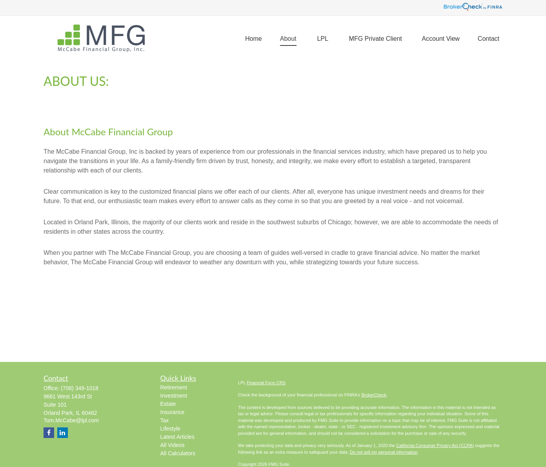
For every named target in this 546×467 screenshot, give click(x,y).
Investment (173, 395)
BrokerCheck (373, 394)
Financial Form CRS (266, 382)
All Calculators (177, 453)
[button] (253, 38)
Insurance (172, 412)
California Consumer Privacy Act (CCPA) (435, 445)
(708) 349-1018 (79, 388)
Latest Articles (177, 437)
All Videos (172, 445)
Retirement (173, 387)
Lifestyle (170, 428)
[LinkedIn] (62, 432)
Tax (164, 420)
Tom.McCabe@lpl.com (71, 420)
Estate (168, 404)
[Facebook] (49, 432)
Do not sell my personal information (383, 452)
